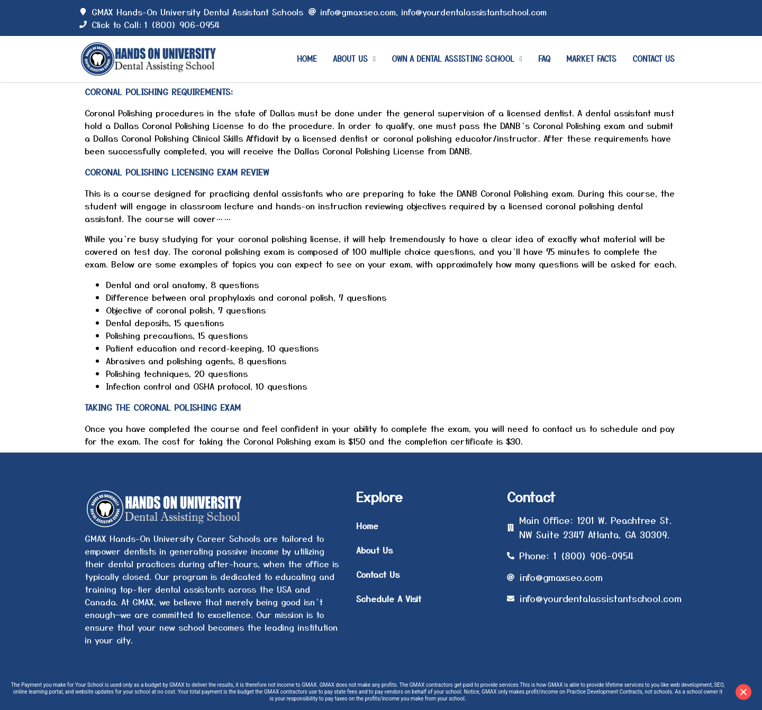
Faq (544, 58)
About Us (354, 58)
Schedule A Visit (388, 598)
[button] (354, 59)
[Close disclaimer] (743, 692)
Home (307, 58)
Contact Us (653, 58)
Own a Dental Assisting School (457, 58)
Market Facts (591, 58)
